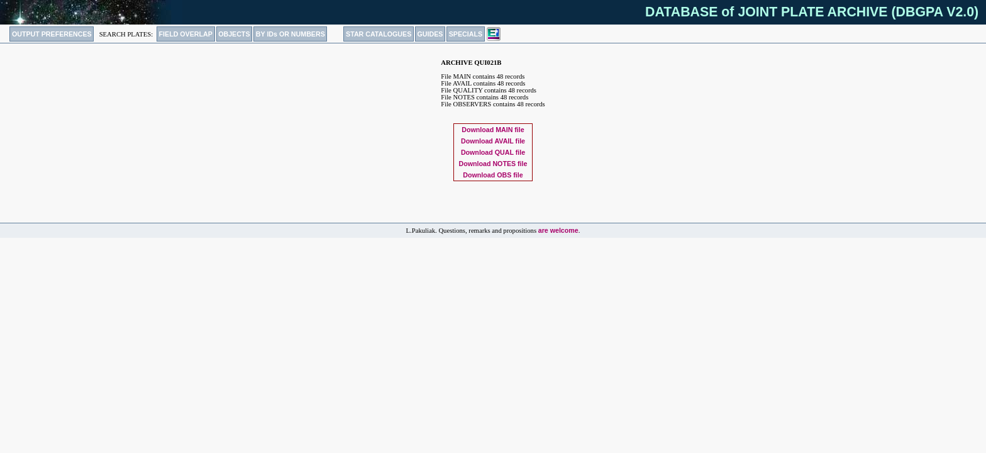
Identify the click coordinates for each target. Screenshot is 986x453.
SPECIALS (465, 34)
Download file (493, 129)
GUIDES (430, 34)
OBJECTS (234, 34)
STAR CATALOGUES (378, 34)
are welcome (558, 230)
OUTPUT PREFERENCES (52, 34)
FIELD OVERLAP (186, 34)
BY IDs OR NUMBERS (290, 34)
